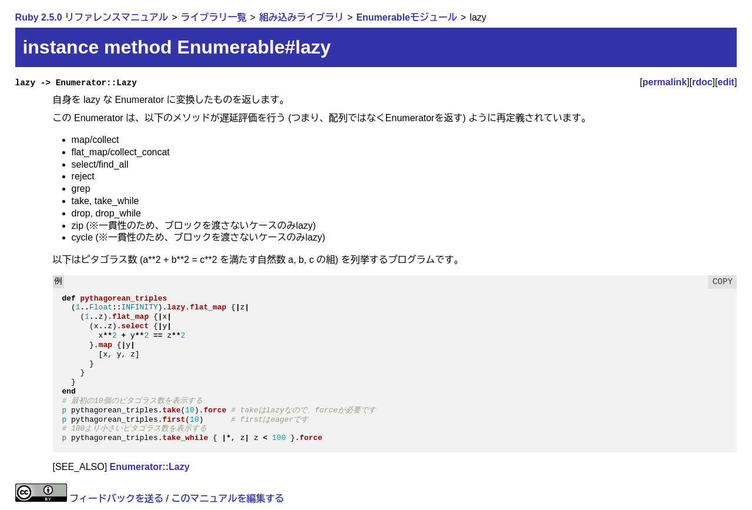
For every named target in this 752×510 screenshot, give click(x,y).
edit (726, 82)
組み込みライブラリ (301, 17)
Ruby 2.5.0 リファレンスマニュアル (91, 17)
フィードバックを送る (116, 499)
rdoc (702, 82)
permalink (664, 82)
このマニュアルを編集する (227, 499)
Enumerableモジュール (406, 17)
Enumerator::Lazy (150, 467)
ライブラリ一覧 (214, 17)
